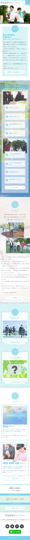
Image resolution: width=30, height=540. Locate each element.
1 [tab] (23, 22)
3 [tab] (28, 22)
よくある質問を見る (15, 384)
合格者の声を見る (15, 344)
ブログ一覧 (15, 478)
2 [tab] (25, 22)
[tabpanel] (15, 14)
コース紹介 (15, 187)
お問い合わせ (15, 508)
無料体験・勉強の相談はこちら (15, 72)
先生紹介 (15, 300)
